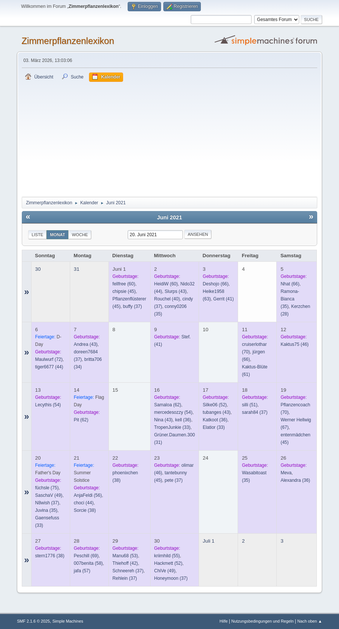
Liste (37, 234)
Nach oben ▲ (309, 621)
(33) (172, 427)
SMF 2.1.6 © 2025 (33, 621)
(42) (125, 563)
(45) (124, 291)
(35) (46, 510)
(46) (294, 344)
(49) (49, 495)
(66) (216, 284)
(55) (167, 555)
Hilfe (224, 621)
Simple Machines (67, 621)
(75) (47, 487)
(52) (215, 404)
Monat (57, 234)
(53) (125, 555)
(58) (88, 563)
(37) (132, 306)
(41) (223, 299)
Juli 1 (208, 541)
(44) (49, 367)
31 (77, 269)
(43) (175, 291)
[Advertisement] (169, 138)
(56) (88, 495)
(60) (124, 284)
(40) (167, 299)
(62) (81, 419)
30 (38, 269)
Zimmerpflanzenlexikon (67, 41)
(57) (82, 570)
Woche (80, 234)
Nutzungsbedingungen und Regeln (262, 621)
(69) (86, 555)
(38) (85, 510)
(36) (183, 419)
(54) (48, 404)
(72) (49, 359)
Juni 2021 (169, 217)
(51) (249, 404)
